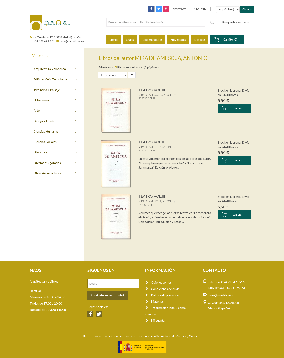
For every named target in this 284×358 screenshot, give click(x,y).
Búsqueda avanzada (235, 22)
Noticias (200, 39)
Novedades (178, 39)
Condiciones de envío (162, 289)
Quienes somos (158, 282)
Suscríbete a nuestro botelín (107, 295)
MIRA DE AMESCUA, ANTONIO (156, 94)
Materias (154, 301)
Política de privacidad (162, 295)
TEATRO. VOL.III (151, 90)
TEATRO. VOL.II (151, 142)
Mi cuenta (155, 320)
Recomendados (152, 39)
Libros (113, 39)
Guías (130, 39)
